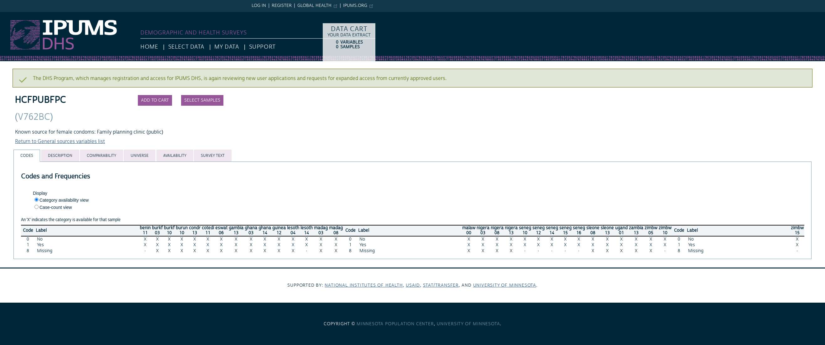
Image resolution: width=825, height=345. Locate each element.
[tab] (26, 156)
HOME (149, 46)
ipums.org (355, 5)
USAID (413, 285)
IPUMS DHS (13, 15)
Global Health (314, 5)
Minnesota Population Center (395, 324)
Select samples (202, 100)
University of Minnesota (504, 285)
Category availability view (64, 200)
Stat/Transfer (441, 285)
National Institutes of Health (364, 285)
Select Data (186, 46)
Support (262, 46)
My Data (226, 46)
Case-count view (55, 207)
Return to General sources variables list (60, 141)
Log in (259, 5)
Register (282, 5)
